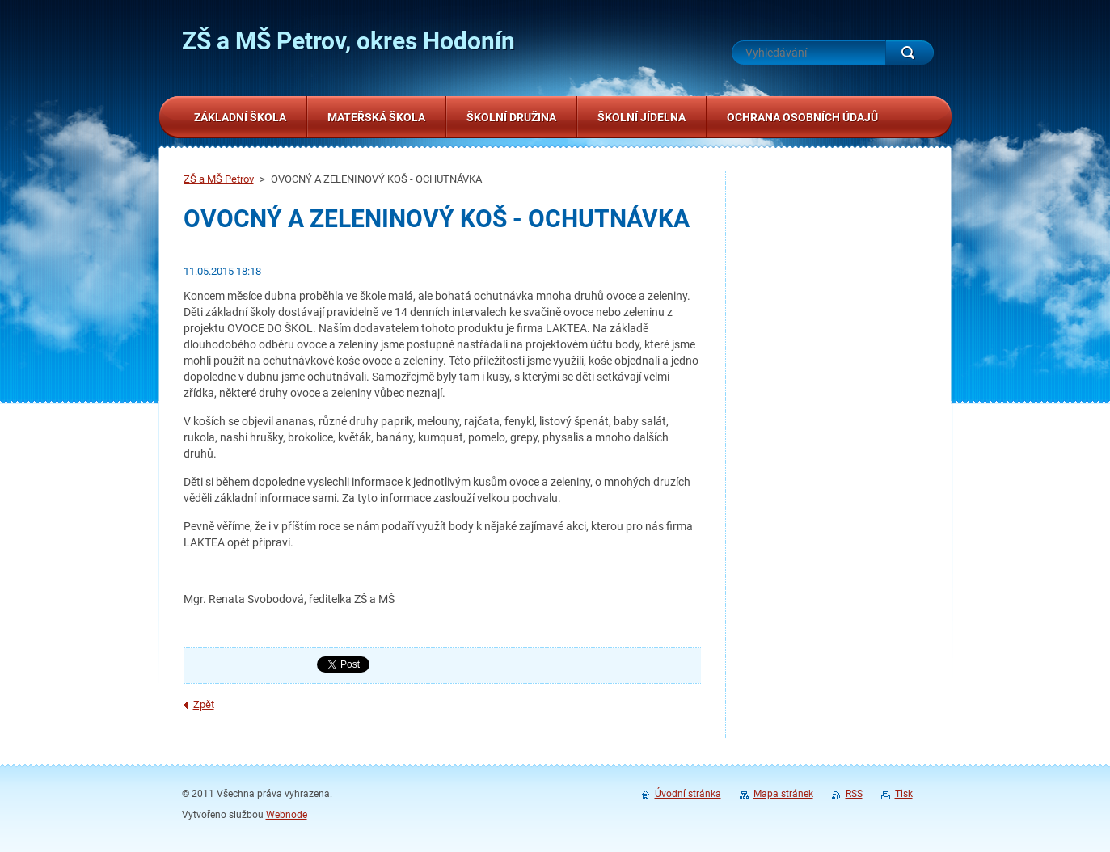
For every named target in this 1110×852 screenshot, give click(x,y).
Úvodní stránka (688, 793)
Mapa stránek (783, 793)
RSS (854, 793)
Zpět (203, 704)
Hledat (909, 52)
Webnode (286, 814)
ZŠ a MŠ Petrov (219, 179)
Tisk (904, 793)
